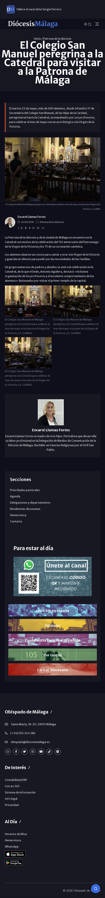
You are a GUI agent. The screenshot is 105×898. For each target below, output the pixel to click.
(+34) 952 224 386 (22, 733)
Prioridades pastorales (25, 490)
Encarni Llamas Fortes (32, 216)
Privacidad (12, 805)
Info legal (11, 798)
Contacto (16, 521)
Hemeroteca (18, 515)
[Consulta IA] (95, 888)
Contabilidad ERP (16, 780)
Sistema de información (20, 792)
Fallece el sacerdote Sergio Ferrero (39, 9)
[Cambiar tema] (86, 24)
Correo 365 (12, 786)
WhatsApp (12, 846)
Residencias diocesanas (25, 509)
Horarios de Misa (16, 834)
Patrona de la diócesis (57, 38)
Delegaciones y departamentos (30, 502)
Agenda (15, 496)
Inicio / (38, 38)
